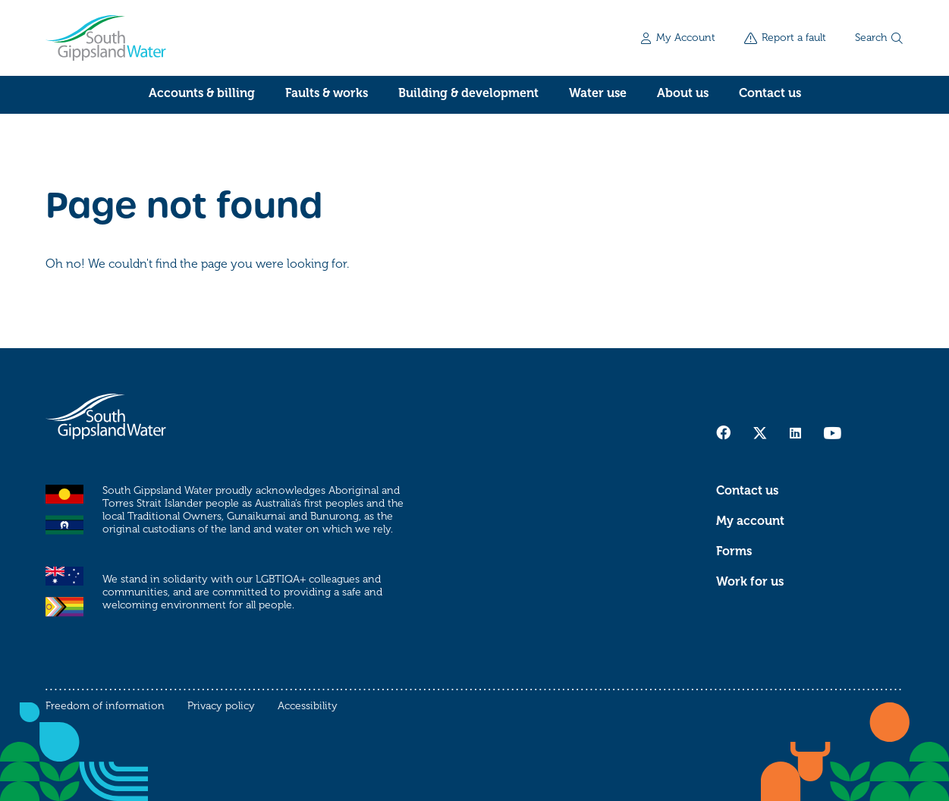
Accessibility (308, 705)
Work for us (750, 582)
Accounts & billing (202, 93)
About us (683, 93)
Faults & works (326, 93)
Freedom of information (105, 705)
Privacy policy (221, 705)
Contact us (770, 93)
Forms (734, 551)
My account (750, 521)
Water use (598, 93)
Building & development (468, 93)
